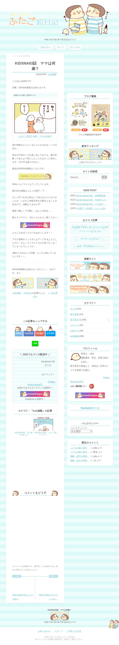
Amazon (76, 130)
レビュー (74, 325)
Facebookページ (90, 408)
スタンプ (58, 631)
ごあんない (45, 47)
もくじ (60, 47)
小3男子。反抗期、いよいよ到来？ (92, 208)
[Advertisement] (35, 309)
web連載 (52, 74)
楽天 (84, 130)
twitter (18, 333)
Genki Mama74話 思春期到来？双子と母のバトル (92, 195)
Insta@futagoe (35, 225)
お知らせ (74, 330)
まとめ (73, 309)
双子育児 (74, 319)
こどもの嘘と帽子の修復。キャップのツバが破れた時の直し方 (80, 448)
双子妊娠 (74, 314)
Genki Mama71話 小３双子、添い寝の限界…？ (92, 204)
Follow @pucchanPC (41, 383)
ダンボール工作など (90, 238)
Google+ (40, 333)
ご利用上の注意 (73, 631)
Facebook (29, 333)
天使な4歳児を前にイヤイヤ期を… (22, 589)
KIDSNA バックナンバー (32, 176)
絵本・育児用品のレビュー (90, 246)
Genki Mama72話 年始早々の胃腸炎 (92, 200)
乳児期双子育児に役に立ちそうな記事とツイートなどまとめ (90, 229)
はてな (50, 333)
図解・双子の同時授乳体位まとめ (80, 456)
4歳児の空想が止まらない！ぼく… (48, 589)
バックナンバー (78, 428)
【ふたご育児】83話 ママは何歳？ (35, 136)
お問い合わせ (44, 631)
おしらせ (75, 47)
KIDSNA (27, 293)
